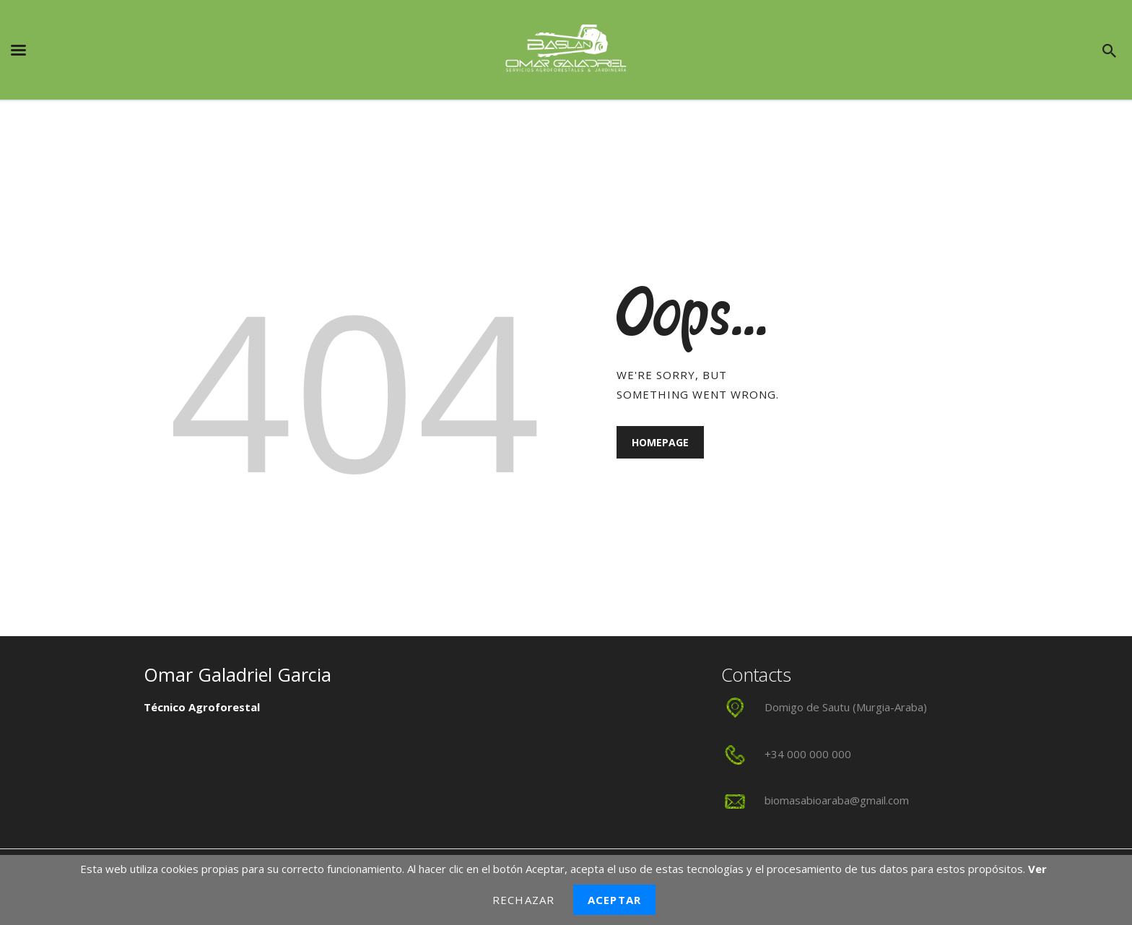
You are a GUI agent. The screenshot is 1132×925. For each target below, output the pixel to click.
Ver (1037, 868)
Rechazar (523, 900)
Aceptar (614, 900)
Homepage (660, 442)
